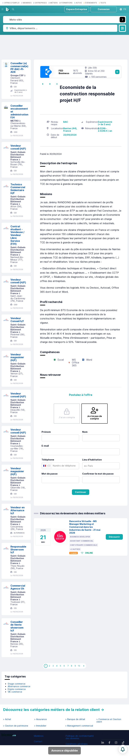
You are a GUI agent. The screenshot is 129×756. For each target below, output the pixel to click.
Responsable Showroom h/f (18, 549)
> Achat (7, 719)
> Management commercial (79, 726)
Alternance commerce (19, 686)
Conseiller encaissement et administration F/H (19, 111)
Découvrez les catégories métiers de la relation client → (53, 709)
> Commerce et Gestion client (108, 720)
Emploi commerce (17, 689)
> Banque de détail (75, 719)
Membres (38, 736)
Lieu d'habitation (92, 459)
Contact (38, 741)
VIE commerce (15, 691)
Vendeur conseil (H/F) (18, 147)
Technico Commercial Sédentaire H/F (17, 189)
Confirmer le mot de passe (98, 473)
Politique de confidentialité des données (80, 737)
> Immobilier (40, 726)
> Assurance (40, 719)
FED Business (64, 72)
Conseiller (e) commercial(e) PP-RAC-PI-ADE (19, 67)
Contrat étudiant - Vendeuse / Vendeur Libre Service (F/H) (17, 235)
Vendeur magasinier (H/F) (17, 357)
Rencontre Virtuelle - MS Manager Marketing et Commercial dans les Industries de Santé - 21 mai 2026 (84, 527)
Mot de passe (50, 473)
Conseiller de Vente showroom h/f (16, 626)
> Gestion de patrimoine (15, 726)
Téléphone (48, 459)
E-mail (45, 445)
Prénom (46, 432)
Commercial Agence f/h (17, 587)
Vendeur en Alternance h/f (17, 510)
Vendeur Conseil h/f (17, 320)
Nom (85, 432)
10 (79, 665)
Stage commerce (16, 683)
